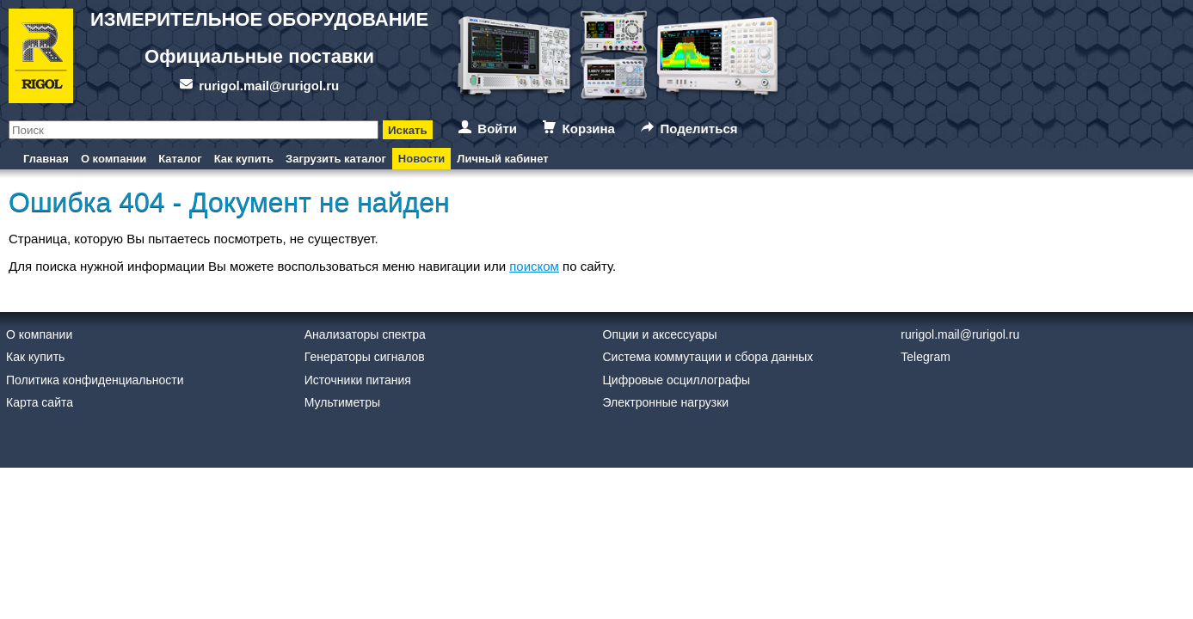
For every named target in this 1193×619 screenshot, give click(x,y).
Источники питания (357, 380)
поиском (534, 266)
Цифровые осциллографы (677, 380)
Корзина (589, 128)
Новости (422, 158)
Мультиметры (342, 402)
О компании (113, 158)
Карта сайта (39, 402)
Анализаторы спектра (365, 334)
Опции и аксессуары (660, 334)
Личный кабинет (502, 158)
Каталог (179, 158)
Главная (46, 158)
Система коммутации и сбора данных (708, 357)
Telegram (925, 357)
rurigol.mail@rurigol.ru (269, 85)
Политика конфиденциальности (95, 380)
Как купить (244, 158)
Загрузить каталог (336, 158)
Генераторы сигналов (364, 357)
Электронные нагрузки (666, 402)
